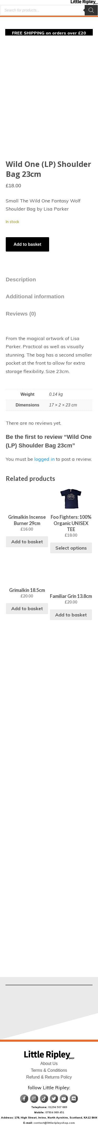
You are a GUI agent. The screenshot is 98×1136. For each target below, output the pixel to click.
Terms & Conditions (49, 1070)
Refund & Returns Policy (49, 1077)
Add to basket (27, 244)
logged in (44, 459)
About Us (49, 1063)
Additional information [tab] (35, 296)
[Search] (91, 10)
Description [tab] (21, 279)
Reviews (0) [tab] (21, 314)
